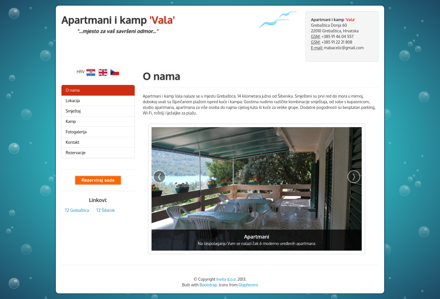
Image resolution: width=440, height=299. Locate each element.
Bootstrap (208, 284)
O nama (73, 90)
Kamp (71, 121)
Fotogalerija (76, 131)
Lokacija (73, 100)
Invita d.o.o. (226, 279)
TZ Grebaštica (77, 210)
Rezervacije (76, 152)
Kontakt (72, 142)
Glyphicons (248, 284)
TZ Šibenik (105, 210)
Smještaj (73, 111)
